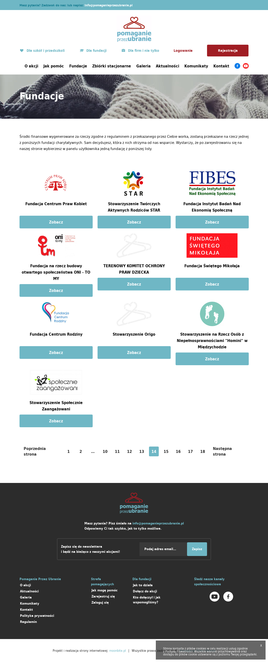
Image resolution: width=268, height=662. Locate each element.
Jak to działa (143, 585)
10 (105, 451)
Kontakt (221, 66)
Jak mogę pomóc (104, 590)
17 (190, 451)
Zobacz (56, 222)
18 (202, 451)
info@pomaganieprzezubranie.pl (109, 5)
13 (141, 451)
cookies (201, 648)
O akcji (31, 66)
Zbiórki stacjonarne (111, 66)
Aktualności (167, 66)
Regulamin (28, 621)
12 (129, 451)
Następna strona (222, 451)
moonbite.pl (117, 650)
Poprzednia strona (35, 451)
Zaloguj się (100, 602)
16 (178, 451)
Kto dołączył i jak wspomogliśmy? (146, 600)
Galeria (143, 66)
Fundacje (78, 66)
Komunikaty (196, 66)
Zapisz (197, 549)
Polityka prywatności (37, 615)
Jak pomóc (53, 66)
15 (166, 451)
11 (117, 451)
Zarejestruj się (103, 596)
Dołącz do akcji (145, 591)
